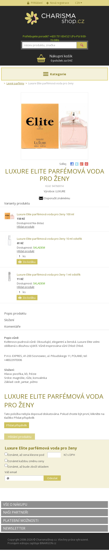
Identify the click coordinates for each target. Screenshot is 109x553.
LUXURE (60, 191)
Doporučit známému (57, 198)
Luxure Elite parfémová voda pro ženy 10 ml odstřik (49, 239)
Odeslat (52, 478)
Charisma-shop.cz (54, 20)
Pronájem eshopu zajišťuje (23, 543)
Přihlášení (37, 3)
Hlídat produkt (25, 227)
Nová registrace (59, 3)
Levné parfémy (15, 83)
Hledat (82, 45)
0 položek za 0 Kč (60, 58)
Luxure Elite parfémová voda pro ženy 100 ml (45, 214)
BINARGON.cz (48, 543)
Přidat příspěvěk (16, 425)
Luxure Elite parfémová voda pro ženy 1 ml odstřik (49, 274)
